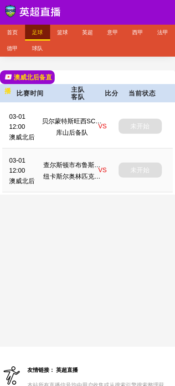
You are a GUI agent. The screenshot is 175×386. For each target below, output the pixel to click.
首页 (12, 32)
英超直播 (67, 370)
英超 (87, 32)
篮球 (62, 32)
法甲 (162, 32)
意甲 (112, 32)
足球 (37, 32)
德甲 (12, 48)
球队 (37, 48)
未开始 (139, 126)
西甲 (137, 32)
